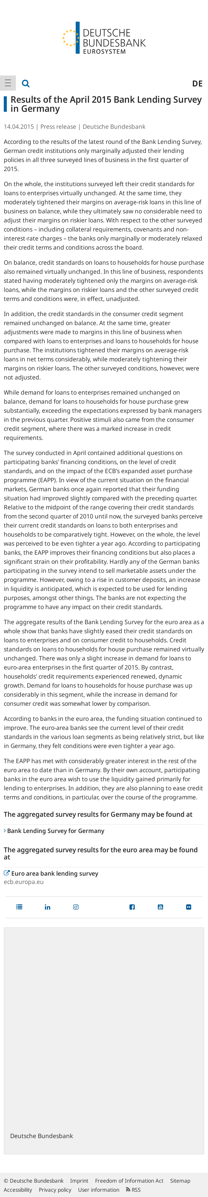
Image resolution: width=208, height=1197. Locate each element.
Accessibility (18, 1189)
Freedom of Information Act (129, 1180)
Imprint (79, 1180)
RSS (133, 1189)
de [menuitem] (197, 83)
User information (98, 1189)
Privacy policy (55, 1189)
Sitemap (180, 1180)
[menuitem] (8, 83)
